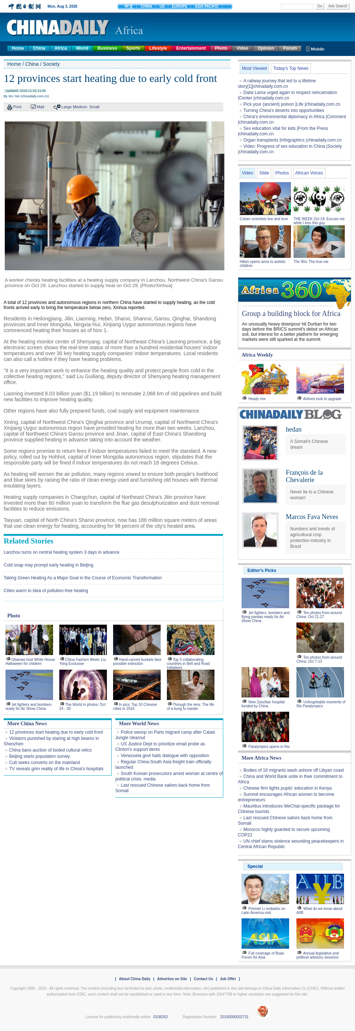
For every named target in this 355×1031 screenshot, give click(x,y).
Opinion (266, 48)
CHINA (146, 6)
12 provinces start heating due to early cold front (56, 732)
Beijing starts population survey (39, 756)
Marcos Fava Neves (312, 516)
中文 (128, 6)
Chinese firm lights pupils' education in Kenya (287, 788)
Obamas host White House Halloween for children (30, 662)
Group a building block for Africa (291, 313)
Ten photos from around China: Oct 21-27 (319, 615)
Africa (61, 48)
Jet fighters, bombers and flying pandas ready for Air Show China (266, 617)
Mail (40, 107)
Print (17, 107)
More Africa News (261, 758)
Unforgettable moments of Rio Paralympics (320, 704)
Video (242, 48)
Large (66, 107)
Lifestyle (158, 48)
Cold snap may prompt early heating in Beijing (48, 565)
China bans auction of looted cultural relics (50, 750)
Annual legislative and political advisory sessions (317, 955)
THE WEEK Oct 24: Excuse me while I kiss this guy (319, 221)
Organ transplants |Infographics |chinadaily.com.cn (292, 140)
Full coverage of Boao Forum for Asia (263, 955)
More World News (139, 723)
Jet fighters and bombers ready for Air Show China (28, 707)
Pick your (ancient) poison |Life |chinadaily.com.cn (291, 104)
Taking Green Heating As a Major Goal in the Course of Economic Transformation (83, 577)
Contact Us (203, 979)
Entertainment (191, 48)
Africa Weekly (257, 355)
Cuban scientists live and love (264, 219)
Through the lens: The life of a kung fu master (190, 707)
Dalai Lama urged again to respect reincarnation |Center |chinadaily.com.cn (287, 95)
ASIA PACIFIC (207, 6)
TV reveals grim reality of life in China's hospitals (56, 768)
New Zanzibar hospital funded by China (263, 704)
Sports (133, 48)
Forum (290, 48)
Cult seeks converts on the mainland (44, 762)
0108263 (160, 1017)
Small (94, 107)
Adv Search (337, 6)
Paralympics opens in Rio (269, 747)
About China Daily (134, 979)
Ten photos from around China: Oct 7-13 (319, 659)
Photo (221, 48)
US (162, 6)
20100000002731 (234, 1017)
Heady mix (257, 399)
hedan (294, 429)
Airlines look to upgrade (322, 399)
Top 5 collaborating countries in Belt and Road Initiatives (188, 664)
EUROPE (179, 6)
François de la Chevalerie (304, 476)
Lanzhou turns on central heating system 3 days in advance (61, 552)
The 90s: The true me (311, 262)
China (39, 48)
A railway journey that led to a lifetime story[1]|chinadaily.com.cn (277, 83)
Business (107, 48)
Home (18, 48)
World (82, 48)
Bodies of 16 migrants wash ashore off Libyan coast (293, 770)
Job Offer (228, 979)
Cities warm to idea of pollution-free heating (46, 590)
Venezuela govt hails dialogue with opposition (165, 755)
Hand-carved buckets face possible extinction (137, 662)
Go (319, 6)
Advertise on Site (172, 979)
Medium (80, 107)
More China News (27, 723)
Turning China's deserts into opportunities (283, 110)
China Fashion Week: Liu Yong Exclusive (82, 662)
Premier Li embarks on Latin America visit (263, 911)
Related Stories (28, 541)
